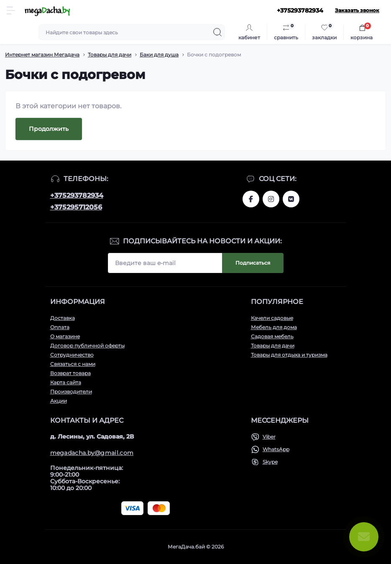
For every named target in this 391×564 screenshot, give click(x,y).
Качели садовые (272, 318)
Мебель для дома (274, 327)
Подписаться (252, 263)
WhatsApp (276, 449)
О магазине (65, 336)
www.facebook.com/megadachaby (251, 199)
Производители (71, 391)
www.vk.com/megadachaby (291, 199)
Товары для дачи (109, 54)
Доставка (62, 318)
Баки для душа (159, 54)
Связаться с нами (72, 364)
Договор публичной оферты (87, 345)
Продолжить (49, 129)
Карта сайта (65, 382)
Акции (58, 401)
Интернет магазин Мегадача (42, 54)
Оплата (59, 327)
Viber (269, 437)
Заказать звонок (357, 10)
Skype (270, 462)
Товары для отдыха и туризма (289, 355)
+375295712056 (76, 207)
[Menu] (11, 10)
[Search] (217, 32)
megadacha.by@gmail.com (92, 453)
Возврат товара (70, 373)
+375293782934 (76, 195)
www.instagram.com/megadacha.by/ (271, 199)
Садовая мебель (272, 336)
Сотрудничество (72, 355)
